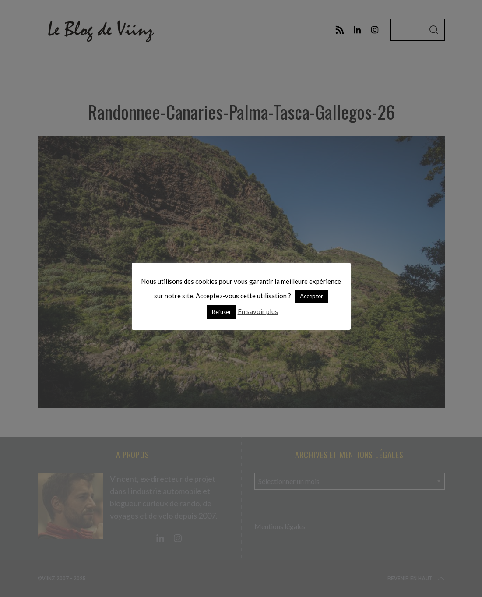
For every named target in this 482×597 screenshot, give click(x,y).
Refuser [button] (221, 311)
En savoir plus (258, 311)
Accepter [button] (311, 296)
